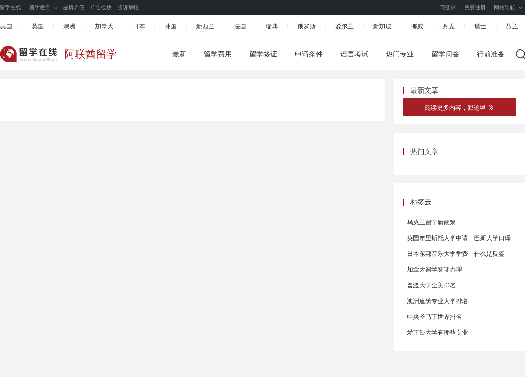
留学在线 (10, 7)
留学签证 (263, 54)
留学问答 (445, 54)
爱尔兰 (344, 26)
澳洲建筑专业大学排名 (437, 300)
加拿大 (104, 26)
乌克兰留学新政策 (431, 222)
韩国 (170, 26)
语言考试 (354, 54)
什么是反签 (489, 253)
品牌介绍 (73, 7)
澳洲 (69, 26)
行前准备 (491, 54)
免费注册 (475, 7)
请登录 (448, 7)
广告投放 (101, 7)
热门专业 (400, 54)
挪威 (417, 26)
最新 (179, 54)
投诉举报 (128, 7)
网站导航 (504, 7)
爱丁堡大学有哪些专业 (437, 332)
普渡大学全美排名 (431, 285)
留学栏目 (39, 7)
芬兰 (512, 26)
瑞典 (272, 26)
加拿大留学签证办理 (434, 269)
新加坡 (382, 26)
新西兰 (205, 26)
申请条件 (309, 54)
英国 (38, 26)
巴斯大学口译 (492, 237)
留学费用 (218, 54)
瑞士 (480, 26)
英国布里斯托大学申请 (437, 237)
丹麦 (448, 26)
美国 (6, 26)
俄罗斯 (307, 26)
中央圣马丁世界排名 (434, 316)
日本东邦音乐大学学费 (437, 253)
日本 (139, 26)
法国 (240, 26)
